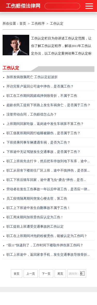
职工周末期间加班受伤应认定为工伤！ (35, 217)
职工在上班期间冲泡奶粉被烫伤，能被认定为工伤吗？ (46, 236)
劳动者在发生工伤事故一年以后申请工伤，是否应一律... (48, 189)
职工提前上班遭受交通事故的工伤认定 (35, 226)
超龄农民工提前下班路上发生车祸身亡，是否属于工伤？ (48, 105)
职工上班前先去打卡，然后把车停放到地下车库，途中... (48, 161)
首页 (22, 23)
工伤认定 (56, 23)
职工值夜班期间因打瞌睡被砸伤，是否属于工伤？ (43, 133)
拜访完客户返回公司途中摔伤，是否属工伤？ (40, 86)
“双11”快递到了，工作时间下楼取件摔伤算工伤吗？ (44, 245)
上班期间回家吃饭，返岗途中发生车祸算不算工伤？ (45, 124)
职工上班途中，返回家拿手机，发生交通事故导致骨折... (48, 254)
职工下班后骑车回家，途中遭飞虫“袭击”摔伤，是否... (46, 180)
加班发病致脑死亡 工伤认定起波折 (32, 77)
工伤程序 (38, 23)
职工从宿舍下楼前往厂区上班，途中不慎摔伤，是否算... (48, 170)
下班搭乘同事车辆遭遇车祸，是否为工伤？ (38, 142)
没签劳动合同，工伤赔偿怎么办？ (31, 114)
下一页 (46, 273)
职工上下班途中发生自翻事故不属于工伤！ (38, 208)
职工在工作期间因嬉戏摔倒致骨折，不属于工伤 (41, 96)
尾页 (60, 273)
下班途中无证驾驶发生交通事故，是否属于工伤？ (43, 152)
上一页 (30, 273)
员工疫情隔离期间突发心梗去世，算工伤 (36, 198)
